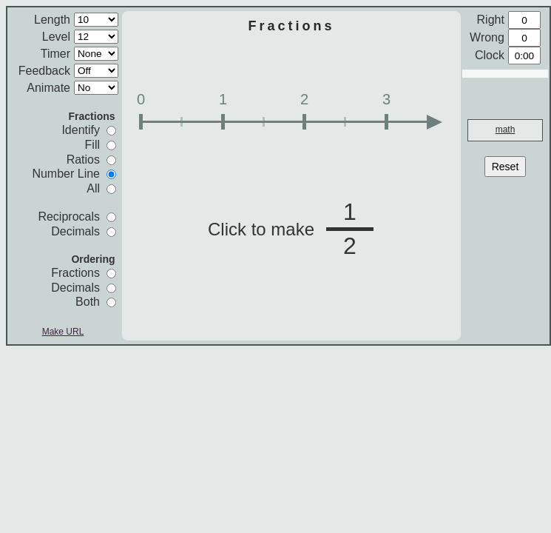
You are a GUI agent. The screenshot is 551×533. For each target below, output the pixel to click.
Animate (48, 87)
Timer (55, 53)
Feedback (44, 70)
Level (56, 36)
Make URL (63, 331)
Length (52, 19)
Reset (505, 166)
